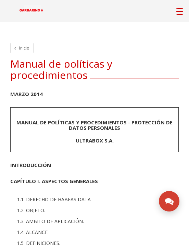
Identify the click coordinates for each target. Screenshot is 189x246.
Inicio (21, 48)
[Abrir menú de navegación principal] (179, 9)
